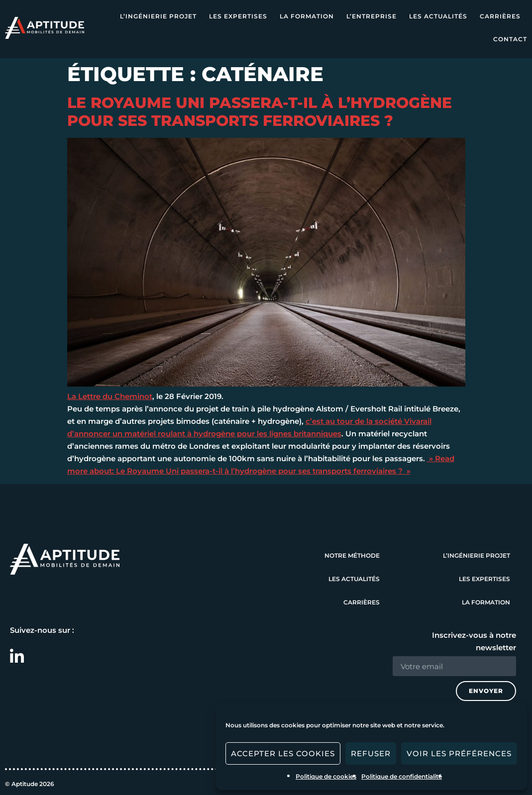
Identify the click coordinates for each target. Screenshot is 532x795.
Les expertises (238, 16)
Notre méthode (352, 555)
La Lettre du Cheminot (109, 396)
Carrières (500, 16)
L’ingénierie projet (158, 16)
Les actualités (438, 16)
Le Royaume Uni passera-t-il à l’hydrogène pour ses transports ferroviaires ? (259, 112)
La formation (307, 16)
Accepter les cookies (283, 753)
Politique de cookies (326, 776)
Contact (510, 39)
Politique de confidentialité (401, 776)
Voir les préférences (459, 753)
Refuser (371, 753)
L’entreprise (371, 16)
